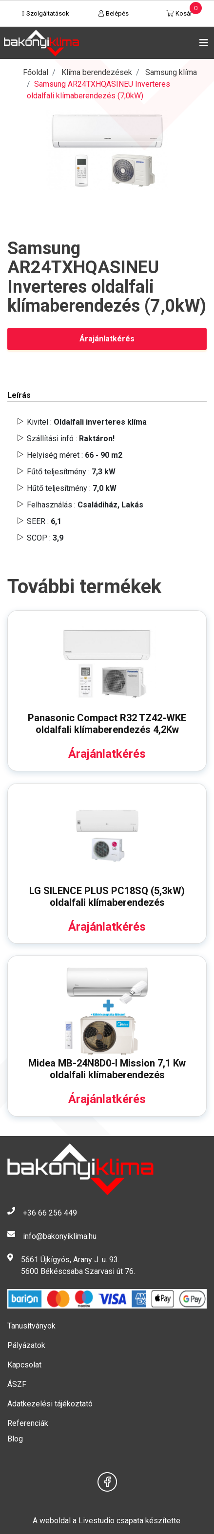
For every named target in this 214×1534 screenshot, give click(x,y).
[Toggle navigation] (202, 43)
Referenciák (27, 1423)
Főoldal (35, 72)
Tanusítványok (31, 1325)
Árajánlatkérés (107, 338)
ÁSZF (16, 1384)
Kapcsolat (24, 1364)
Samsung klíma (171, 72)
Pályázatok (26, 1345)
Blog (15, 1438)
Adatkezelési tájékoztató (50, 1403)
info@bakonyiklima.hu (60, 1236)
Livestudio (96, 1520)
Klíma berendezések (96, 72)
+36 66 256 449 (50, 1212)
